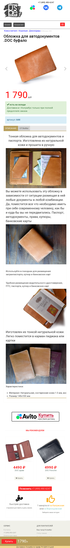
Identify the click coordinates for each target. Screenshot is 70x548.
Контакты (7, 530)
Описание (11, 128)
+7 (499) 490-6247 (46, 2)
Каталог (8, 25)
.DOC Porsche (51, 470)
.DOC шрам (19, 470)
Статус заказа (42, 533)
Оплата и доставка (10, 536)
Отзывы (25, 128)
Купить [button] (9, 541)
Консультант (19, 25)
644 (18, 119)
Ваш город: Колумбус (44, 530)
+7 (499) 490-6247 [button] (35, 489)
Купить (19, 478)
